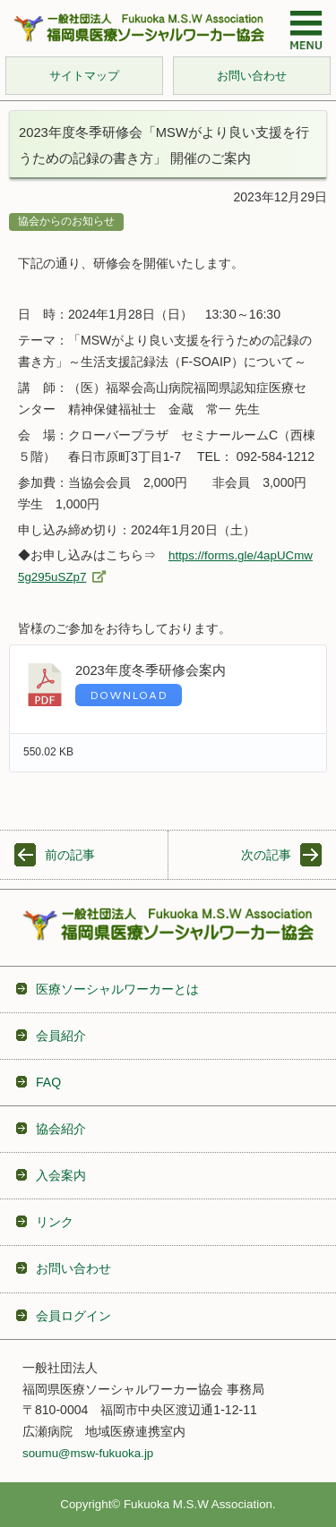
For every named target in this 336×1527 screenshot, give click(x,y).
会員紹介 (61, 1035)
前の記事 (70, 855)
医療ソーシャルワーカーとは (117, 989)
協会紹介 (61, 1129)
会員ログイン (73, 1316)
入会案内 (61, 1175)
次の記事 (266, 855)
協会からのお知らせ (66, 221)
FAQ (48, 1082)
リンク (54, 1222)
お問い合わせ (73, 1268)
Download (129, 695)
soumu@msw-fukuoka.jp (87, 1453)
